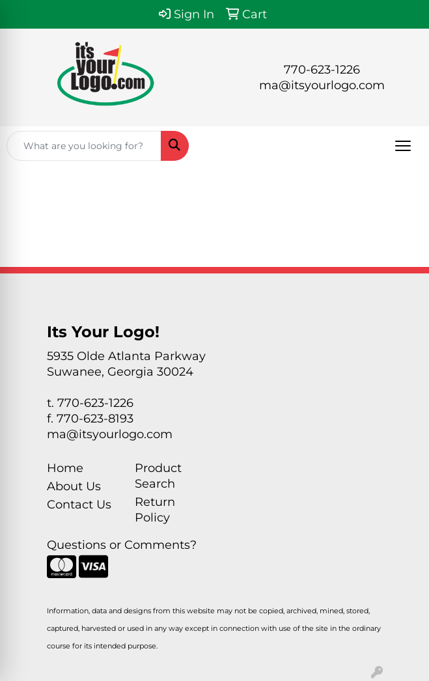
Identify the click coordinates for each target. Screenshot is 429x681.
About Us (74, 486)
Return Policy (155, 510)
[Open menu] (403, 146)
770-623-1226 (322, 70)
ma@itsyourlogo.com (322, 85)
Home (65, 468)
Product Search (158, 476)
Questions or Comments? (122, 545)
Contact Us (79, 504)
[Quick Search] (84, 146)
